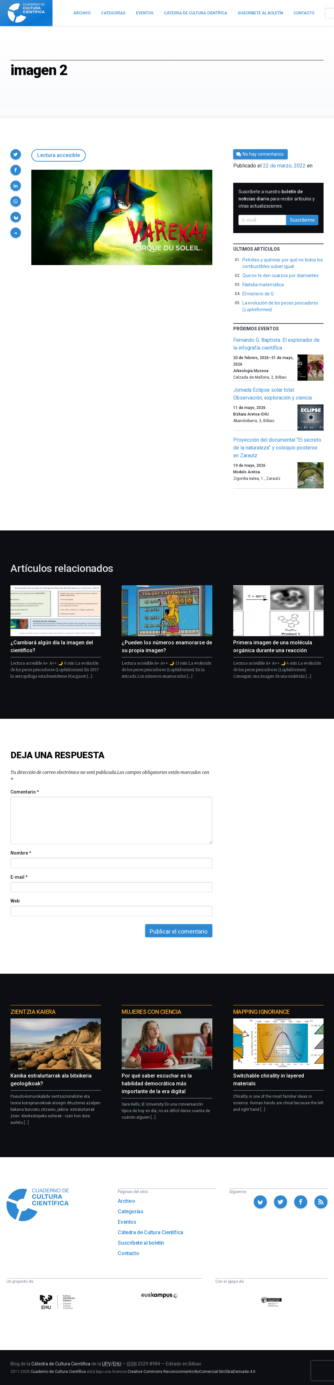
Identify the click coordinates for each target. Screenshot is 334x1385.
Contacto (128, 1253)
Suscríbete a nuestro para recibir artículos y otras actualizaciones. (276, 199)
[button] (15, 154)
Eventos (127, 1222)
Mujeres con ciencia (151, 1011)
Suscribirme (302, 220)
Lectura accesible (58, 155)
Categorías (130, 1211)
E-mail (18, 877)
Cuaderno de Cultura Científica (58, 1371)
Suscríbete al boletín (141, 1243)
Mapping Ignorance (261, 1011)
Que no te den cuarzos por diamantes (280, 275)
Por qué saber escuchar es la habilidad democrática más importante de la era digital (157, 1083)
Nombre (20, 853)
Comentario (24, 792)
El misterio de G (258, 293)
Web (15, 901)
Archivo (126, 1201)
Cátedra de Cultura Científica (150, 1232)
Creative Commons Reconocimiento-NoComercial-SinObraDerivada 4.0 (191, 1371)
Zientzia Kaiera (32, 1011)
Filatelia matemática (263, 284)
